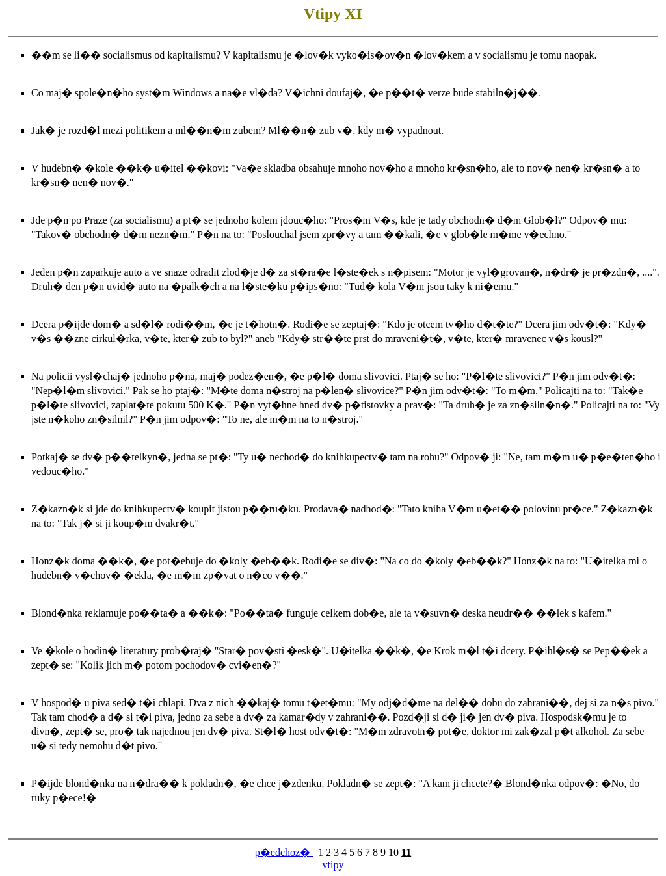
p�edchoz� (284, 852)
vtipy (333, 864)
